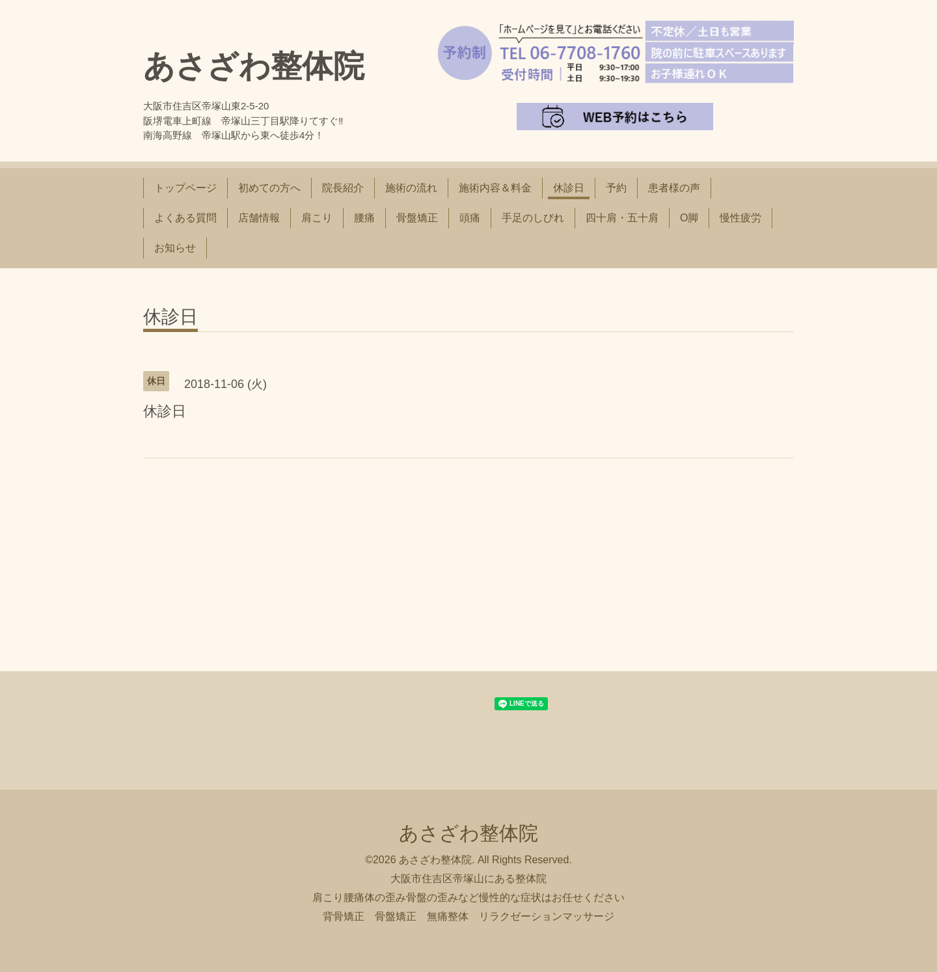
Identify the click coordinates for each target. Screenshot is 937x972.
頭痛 (469, 217)
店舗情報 (259, 217)
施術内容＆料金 (495, 187)
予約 (616, 187)
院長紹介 (343, 187)
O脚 (689, 217)
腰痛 (364, 217)
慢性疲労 (740, 217)
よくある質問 (185, 217)
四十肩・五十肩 (622, 217)
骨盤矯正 (417, 217)
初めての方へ (269, 187)
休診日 (568, 187)
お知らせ (175, 247)
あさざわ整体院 (253, 66)
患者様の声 (674, 187)
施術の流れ (411, 187)
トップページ (185, 187)
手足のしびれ (533, 217)
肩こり (317, 217)
